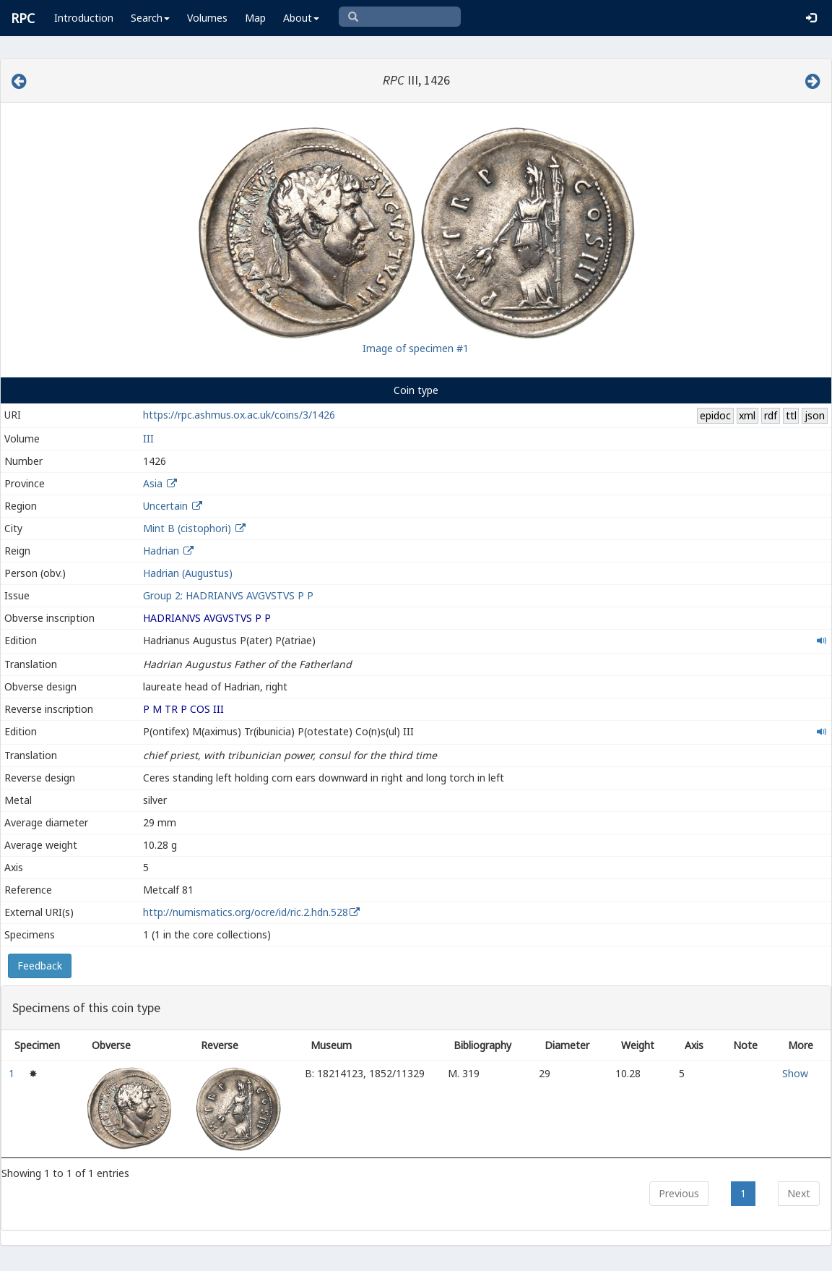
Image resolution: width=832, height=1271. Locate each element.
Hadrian (161, 550)
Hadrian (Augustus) (188, 573)
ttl (791, 415)
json (815, 415)
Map (255, 18)
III (148, 438)
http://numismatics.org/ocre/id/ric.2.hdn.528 (245, 912)
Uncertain (165, 506)
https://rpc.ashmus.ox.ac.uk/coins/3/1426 (239, 414)
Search (150, 18)
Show (795, 1073)
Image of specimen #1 (416, 348)
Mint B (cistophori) (187, 528)
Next (798, 1193)
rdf (770, 415)
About (301, 18)
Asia (152, 483)
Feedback (39, 965)
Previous (679, 1193)
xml (747, 415)
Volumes (207, 18)
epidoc (715, 415)
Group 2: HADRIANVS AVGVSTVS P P (228, 595)
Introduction (83, 18)
